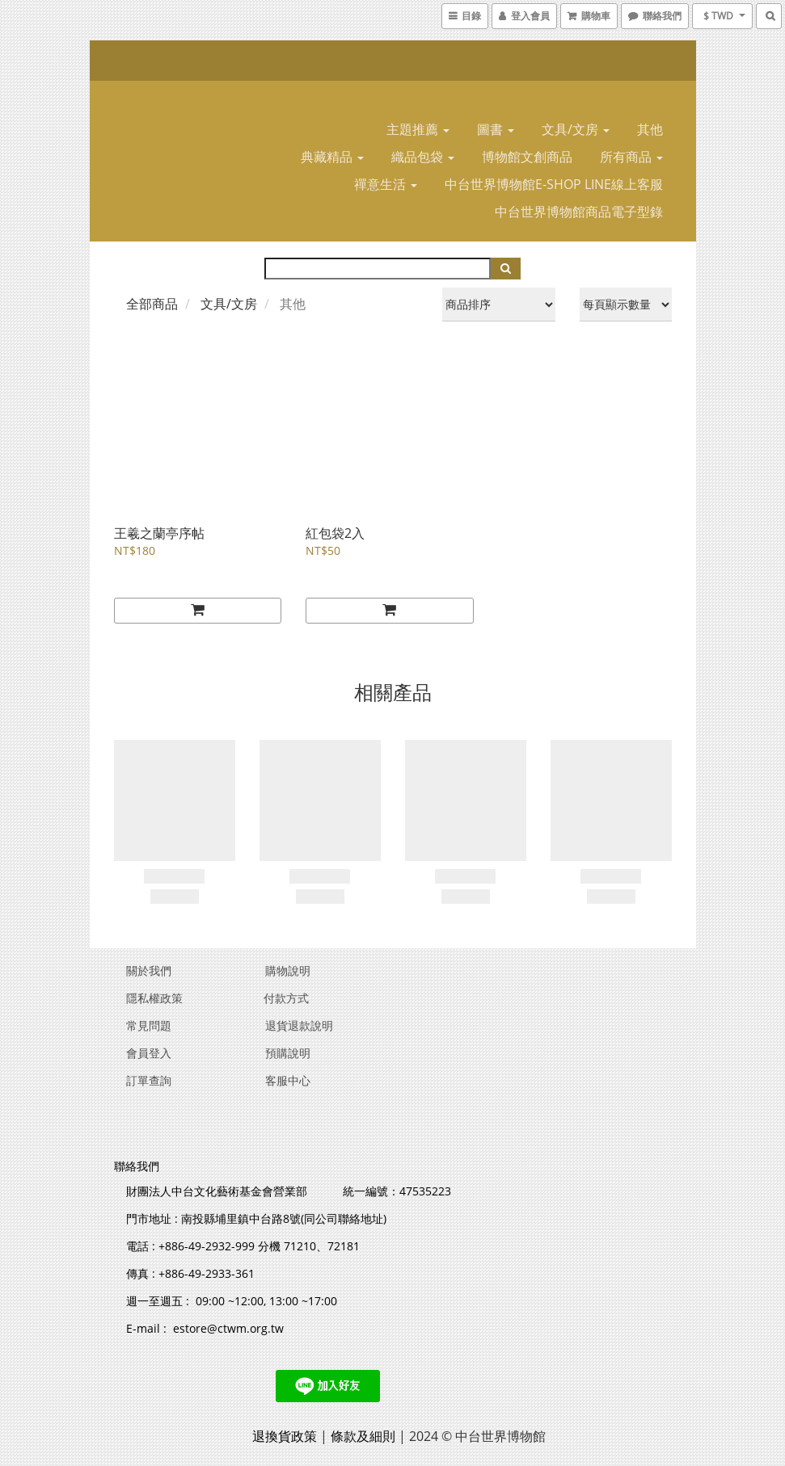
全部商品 (152, 304)
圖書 (495, 129)
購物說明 (287, 970)
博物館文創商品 (527, 157)
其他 (650, 129)
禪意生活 (385, 184)
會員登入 (148, 1053)
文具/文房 (576, 129)
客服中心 (287, 1080)
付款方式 (286, 998)
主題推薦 (417, 129)
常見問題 (148, 1025)
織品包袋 (422, 157)
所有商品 (631, 157)
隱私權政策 (154, 998)
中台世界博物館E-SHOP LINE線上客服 (554, 184)
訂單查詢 (148, 1080)
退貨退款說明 (299, 1025)
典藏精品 (332, 157)
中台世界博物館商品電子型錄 (579, 212)
